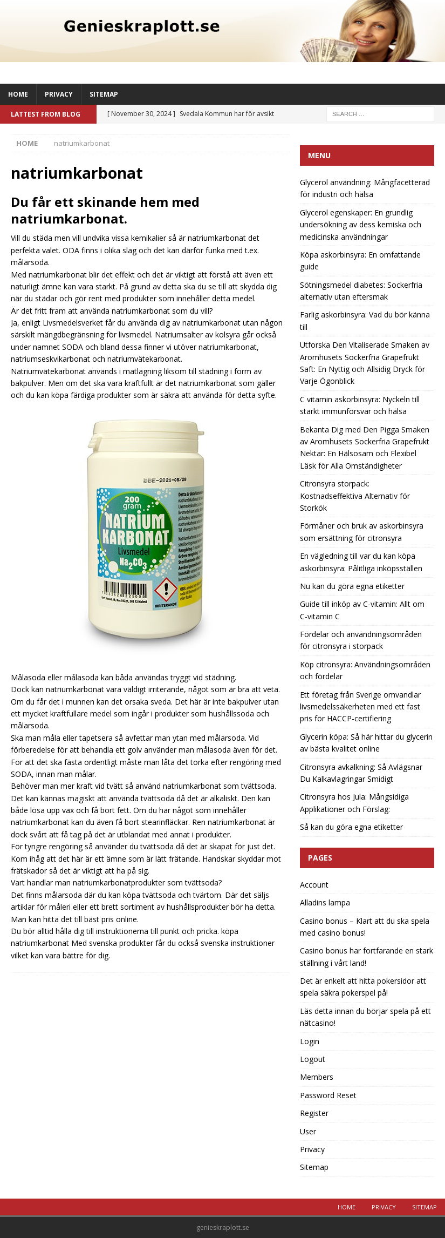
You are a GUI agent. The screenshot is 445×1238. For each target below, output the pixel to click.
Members (316, 1077)
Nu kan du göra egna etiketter (352, 586)
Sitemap (104, 94)
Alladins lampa (325, 902)
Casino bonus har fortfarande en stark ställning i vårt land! (366, 956)
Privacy (59, 94)
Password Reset (328, 1095)
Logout (312, 1059)
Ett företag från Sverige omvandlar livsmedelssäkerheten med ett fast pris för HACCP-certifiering (360, 706)
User (308, 1131)
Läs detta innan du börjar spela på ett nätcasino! (365, 1017)
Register (314, 1113)
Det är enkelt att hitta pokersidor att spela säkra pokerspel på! (363, 987)
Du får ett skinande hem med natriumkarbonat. (105, 210)
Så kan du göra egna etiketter (351, 827)
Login (309, 1041)
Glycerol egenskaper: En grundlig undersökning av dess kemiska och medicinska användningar (360, 224)
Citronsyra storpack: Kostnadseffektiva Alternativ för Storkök (355, 495)
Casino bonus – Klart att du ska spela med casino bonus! (364, 927)
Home (18, 94)
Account (314, 885)
